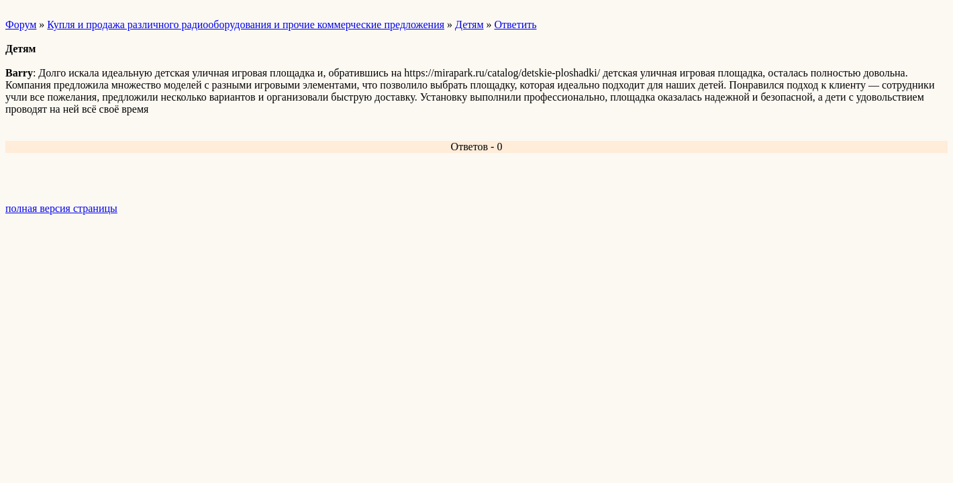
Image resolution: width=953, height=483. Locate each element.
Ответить (516, 24)
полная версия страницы (61, 208)
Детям (469, 24)
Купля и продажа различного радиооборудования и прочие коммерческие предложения (245, 24)
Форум (20, 24)
